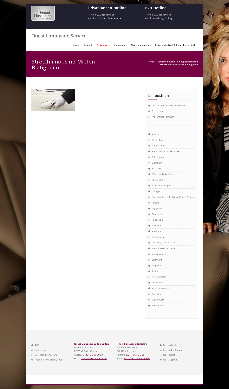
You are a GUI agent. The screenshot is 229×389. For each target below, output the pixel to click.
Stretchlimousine (141, 45)
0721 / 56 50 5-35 (135, 354)
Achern (155, 134)
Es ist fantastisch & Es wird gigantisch (175, 45)
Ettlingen (156, 191)
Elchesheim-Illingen (161, 185)
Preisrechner (158, 111)
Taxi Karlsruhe (170, 345)
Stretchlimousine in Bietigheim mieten (178, 61)
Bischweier (157, 168)
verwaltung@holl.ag (162, 18)
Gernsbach (157, 214)
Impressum (40, 349)
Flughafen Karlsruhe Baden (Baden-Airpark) (173, 197)
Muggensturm (159, 254)
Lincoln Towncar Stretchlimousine (168, 105)
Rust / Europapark (160, 288)
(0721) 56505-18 (162, 14)
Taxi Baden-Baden (172, 349)
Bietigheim (157, 162)
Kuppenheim (158, 237)
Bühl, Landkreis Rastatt (163, 174)
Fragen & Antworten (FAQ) (48, 359)
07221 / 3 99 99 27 (93, 354)
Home (76, 45)
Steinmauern (158, 299)
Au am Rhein (158, 140)
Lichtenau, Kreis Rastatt (163, 242)
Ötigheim (156, 265)
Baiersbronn (158, 157)
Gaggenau (157, 208)
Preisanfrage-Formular (163, 116)
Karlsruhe (156, 231)
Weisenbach (158, 305)
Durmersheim (158, 179)
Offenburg (157, 259)
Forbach (156, 202)
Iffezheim (156, 225)
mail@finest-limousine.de (108, 18)
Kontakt (88, 45)
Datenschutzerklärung (46, 354)
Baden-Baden (158, 145)
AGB (37, 345)
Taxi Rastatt (169, 354)
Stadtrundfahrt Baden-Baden (166, 151)
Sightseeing (120, 45)
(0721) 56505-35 (105, 14)
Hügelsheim (157, 219)
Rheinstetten (158, 282)
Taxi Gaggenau (170, 359)
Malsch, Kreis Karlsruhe (163, 248)
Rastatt (155, 271)
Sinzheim (156, 294)
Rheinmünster (159, 276)
